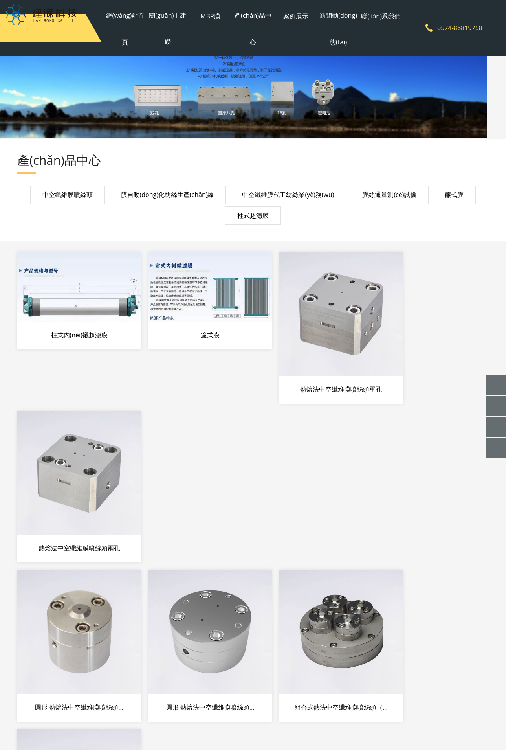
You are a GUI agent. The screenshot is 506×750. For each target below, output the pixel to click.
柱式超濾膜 (253, 217)
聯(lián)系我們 (372, 13)
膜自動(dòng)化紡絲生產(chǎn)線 (167, 196)
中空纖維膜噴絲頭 (67, 196)
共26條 (204, 587)
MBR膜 (213, 13)
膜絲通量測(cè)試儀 (389, 196)
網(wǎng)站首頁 (133, 27)
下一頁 (302, 587)
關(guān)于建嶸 (173, 27)
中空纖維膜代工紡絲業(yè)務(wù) (288, 196)
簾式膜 (454, 196)
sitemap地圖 (356, 729)
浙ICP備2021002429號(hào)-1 (253, 729)
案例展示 (292, 13)
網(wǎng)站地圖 (316, 729)
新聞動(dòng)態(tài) (332, 27)
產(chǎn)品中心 (253, 27)
